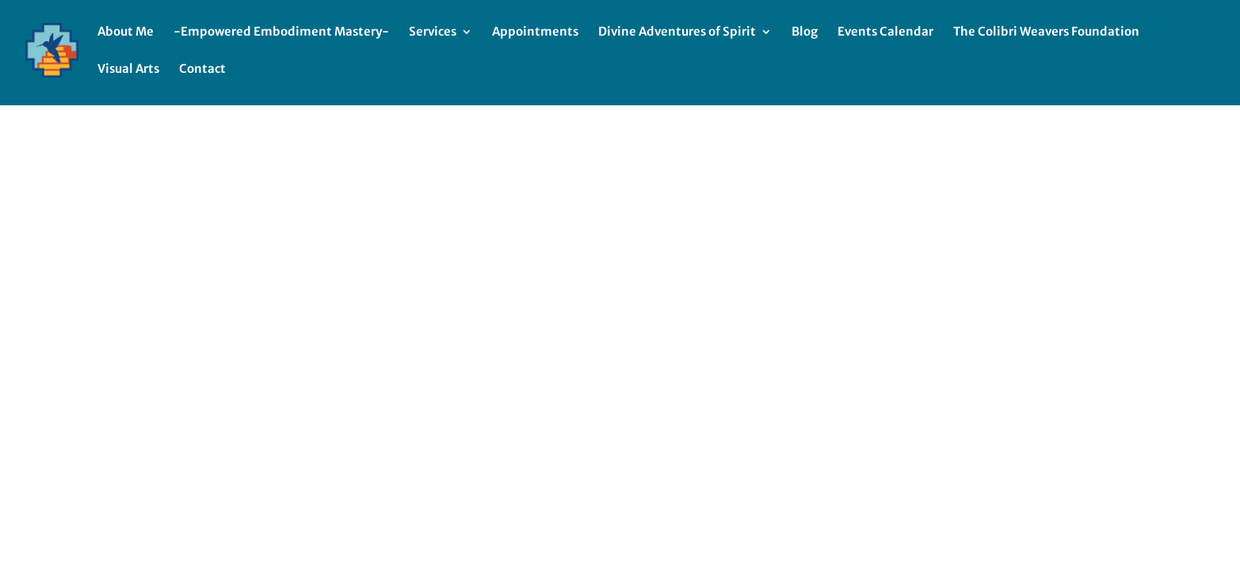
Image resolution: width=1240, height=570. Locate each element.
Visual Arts (128, 69)
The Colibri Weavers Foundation (1046, 32)
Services (432, 32)
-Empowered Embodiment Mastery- (281, 32)
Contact (202, 69)
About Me (125, 32)
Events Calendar (885, 32)
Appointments (535, 32)
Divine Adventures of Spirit (677, 32)
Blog (805, 32)
